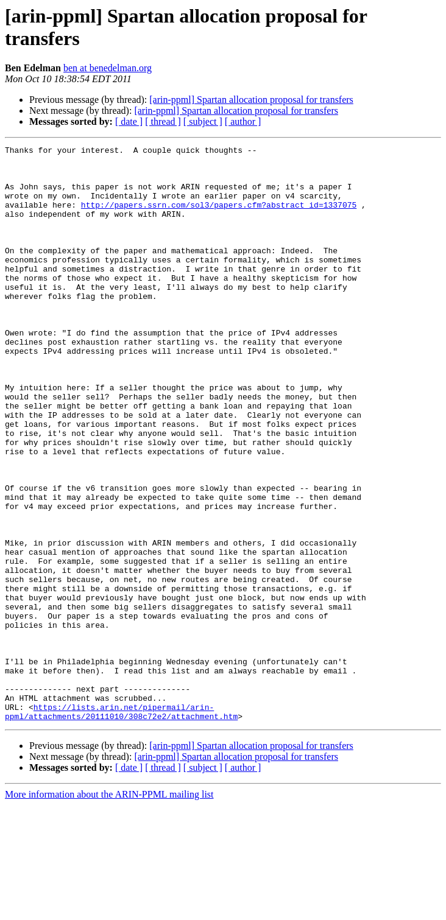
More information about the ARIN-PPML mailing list (109, 909)
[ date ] (129, 121)
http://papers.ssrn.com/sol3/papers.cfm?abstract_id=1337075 (218, 217)
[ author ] (243, 121)
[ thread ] (163, 121)
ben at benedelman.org (107, 68)
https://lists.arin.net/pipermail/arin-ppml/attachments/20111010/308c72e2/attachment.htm (121, 826)
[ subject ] (202, 121)
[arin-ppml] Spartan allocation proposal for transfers (251, 99)
